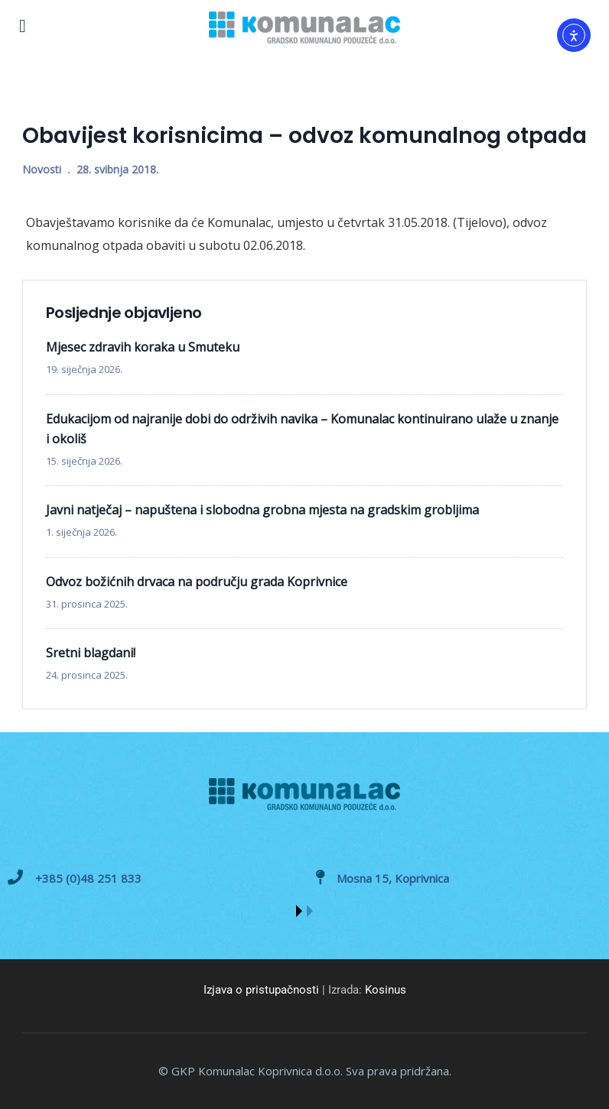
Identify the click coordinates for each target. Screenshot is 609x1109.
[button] (299, 911)
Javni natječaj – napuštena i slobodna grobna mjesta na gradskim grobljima (262, 509)
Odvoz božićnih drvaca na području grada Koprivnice (196, 581)
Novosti (41, 169)
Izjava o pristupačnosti (261, 990)
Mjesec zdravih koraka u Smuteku (142, 347)
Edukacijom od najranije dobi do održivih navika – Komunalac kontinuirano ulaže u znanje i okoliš (302, 428)
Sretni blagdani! (90, 652)
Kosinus (385, 990)
